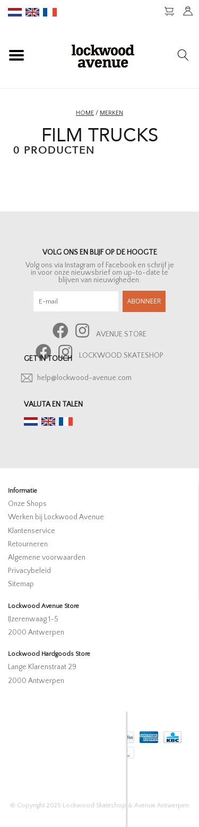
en (32, 12)
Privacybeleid (29, 571)
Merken (111, 112)
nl (15, 12)
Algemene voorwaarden (46, 557)
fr (50, 12)
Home (85, 112)
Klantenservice (31, 531)
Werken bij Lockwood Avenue (56, 517)
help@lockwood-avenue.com (84, 378)
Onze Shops (27, 504)
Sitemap (21, 584)
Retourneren (28, 544)
